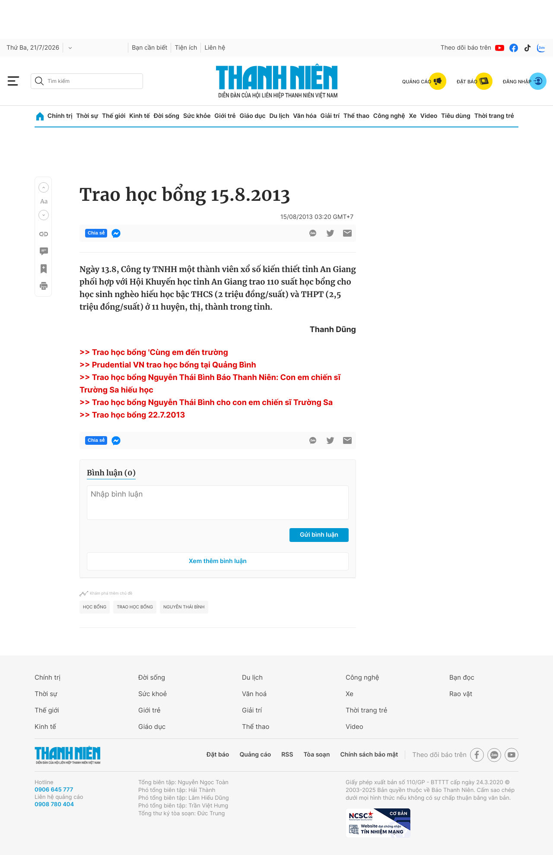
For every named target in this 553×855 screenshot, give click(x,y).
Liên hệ (214, 47)
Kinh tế (139, 116)
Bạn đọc (461, 677)
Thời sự (87, 116)
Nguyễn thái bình (183, 607)
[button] (43, 187)
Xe (412, 116)
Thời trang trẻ (494, 116)
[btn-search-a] (39, 81)
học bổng (94, 607)
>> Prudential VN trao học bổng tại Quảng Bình (167, 365)
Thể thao (356, 116)
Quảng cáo (255, 754)
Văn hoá (254, 694)
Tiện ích (186, 47)
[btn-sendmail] (347, 233)
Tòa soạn (317, 754)
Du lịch (279, 116)
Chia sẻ (96, 233)
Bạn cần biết (149, 47)
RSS (287, 754)
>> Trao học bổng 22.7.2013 (132, 415)
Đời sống (166, 116)
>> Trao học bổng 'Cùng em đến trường (153, 352)
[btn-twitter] (330, 233)
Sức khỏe (197, 116)
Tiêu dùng (455, 116)
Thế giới (113, 116)
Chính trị (60, 116)
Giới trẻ (224, 116)
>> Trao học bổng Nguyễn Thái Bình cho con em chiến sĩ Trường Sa (206, 402)
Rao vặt (460, 694)
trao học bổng (135, 607)
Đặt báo (218, 754)
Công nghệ (389, 116)
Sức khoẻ (152, 694)
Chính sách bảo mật (369, 754)
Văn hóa (305, 116)
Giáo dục (252, 116)
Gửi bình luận (319, 534)
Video (428, 116)
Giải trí (330, 116)
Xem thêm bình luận (218, 561)
